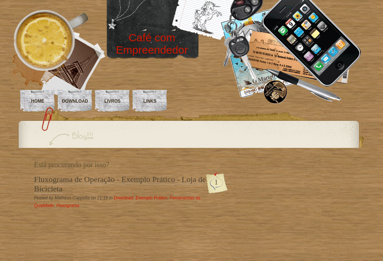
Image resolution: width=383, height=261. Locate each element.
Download (123, 197)
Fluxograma (67, 205)
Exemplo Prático (151, 197)
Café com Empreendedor (152, 44)
